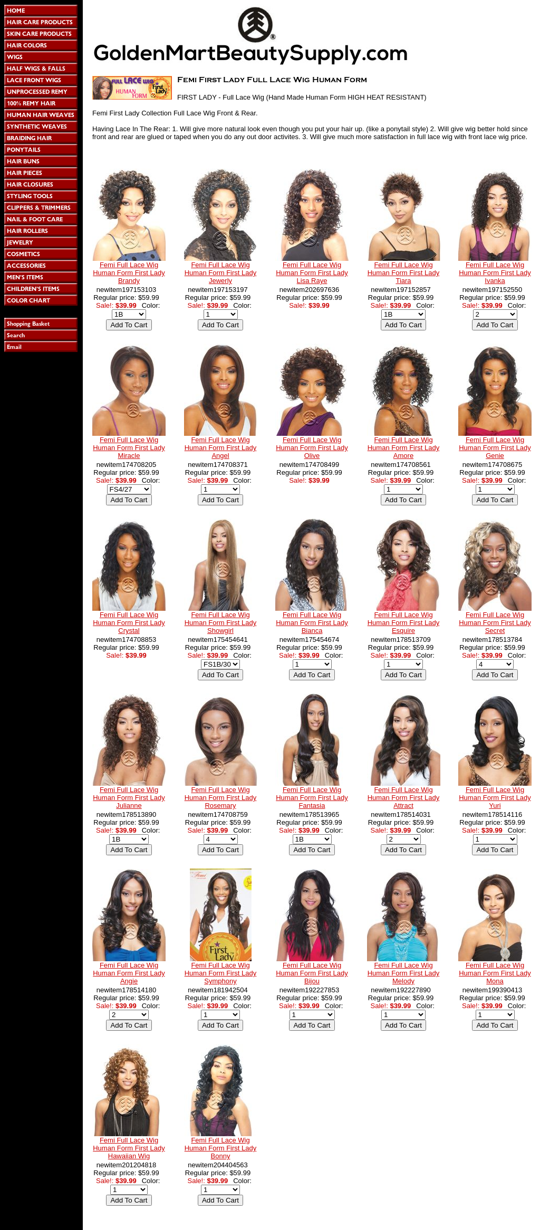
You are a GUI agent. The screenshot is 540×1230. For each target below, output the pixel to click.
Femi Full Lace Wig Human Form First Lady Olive (312, 448)
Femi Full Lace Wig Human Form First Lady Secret (495, 622)
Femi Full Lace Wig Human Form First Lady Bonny (221, 1148)
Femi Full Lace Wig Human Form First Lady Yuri (495, 797)
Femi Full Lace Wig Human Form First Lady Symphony (221, 973)
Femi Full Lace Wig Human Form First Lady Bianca (312, 622)
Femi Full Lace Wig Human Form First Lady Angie (129, 973)
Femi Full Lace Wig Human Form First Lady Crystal (129, 622)
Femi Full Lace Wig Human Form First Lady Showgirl (221, 622)
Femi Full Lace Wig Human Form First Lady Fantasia (312, 797)
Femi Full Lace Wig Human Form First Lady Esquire (404, 622)
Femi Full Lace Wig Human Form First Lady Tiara (404, 273)
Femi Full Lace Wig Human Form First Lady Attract (404, 797)
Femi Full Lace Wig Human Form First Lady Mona (495, 973)
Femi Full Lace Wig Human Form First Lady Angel (221, 448)
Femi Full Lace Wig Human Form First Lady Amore (404, 448)
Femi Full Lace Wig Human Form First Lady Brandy (129, 273)
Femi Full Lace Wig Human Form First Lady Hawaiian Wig (129, 1148)
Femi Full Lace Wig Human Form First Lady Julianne (129, 797)
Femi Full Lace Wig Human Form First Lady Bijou (312, 973)
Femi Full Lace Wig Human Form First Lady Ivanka (495, 273)
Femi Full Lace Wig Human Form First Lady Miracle (129, 448)
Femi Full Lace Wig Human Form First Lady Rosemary (221, 797)
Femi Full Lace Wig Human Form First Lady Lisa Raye (312, 273)
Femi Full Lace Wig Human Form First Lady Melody (404, 973)
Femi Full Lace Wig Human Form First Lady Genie (495, 448)
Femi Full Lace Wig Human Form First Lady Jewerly (221, 273)
